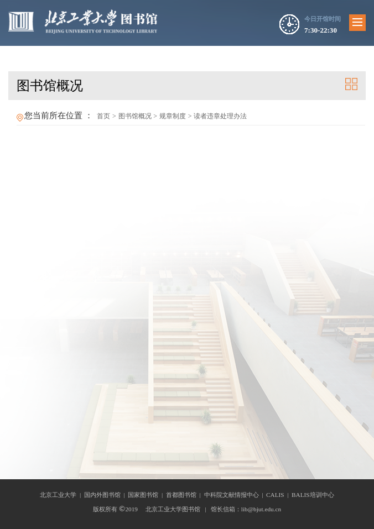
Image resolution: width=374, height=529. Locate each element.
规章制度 (172, 116)
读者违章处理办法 (220, 116)
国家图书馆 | (147, 494)
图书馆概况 (135, 116)
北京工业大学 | (62, 494)
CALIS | (279, 494)
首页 (103, 116)
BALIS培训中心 (313, 494)
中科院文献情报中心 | (235, 494)
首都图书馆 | (185, 494)
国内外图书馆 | (106, 494)
